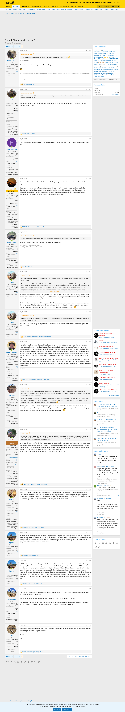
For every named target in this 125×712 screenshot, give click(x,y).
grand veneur (105, 50)
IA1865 (103, 69)
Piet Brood (104, 66)
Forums (16, 6)
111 (17, 366)
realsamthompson (106, 60)
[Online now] (12, 59)
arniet (109, 66)
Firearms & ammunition (103, 416)
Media (54, 6)
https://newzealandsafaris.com (107, 366)
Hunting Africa (69, 9)
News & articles (41, 9)
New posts (8, 9)
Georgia (15, 251)
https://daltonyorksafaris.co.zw (107, 391)
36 (17, 205)
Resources (63, 6)
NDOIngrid (115, 94)
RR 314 (109, 53)
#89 (90, 384)
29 (17, 71)
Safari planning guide (58, 9)
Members (81, 6)
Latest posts (98, 401)
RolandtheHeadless (102, 486)
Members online (100, 47)
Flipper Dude (110, 55)
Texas (16, 454)
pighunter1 (97, 69)
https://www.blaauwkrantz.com (107, 354)
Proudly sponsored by (102, 331)
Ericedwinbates (98, 59)
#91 (90, 489)
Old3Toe (113, 75)
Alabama (15, 110)
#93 (90, 560)
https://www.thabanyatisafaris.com (108, 348)
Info (72, 6)
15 (17, 460)
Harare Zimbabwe (13, 364)
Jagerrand (104, 67)
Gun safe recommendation (105, 413)
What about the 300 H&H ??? (106, 419)
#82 (90, 89)
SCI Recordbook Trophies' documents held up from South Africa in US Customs (107, 430)
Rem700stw (113, 64)
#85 (90, 232)
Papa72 (9, 43)
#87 (90, 312)
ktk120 (96, 62)
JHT (101, 55)
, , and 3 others (35, 484)
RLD (108, 64)
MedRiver (111, 57)
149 (17, 112)
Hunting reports (79, 9)
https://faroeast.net (104, 374)
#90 (90, 429)
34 (17, 512)
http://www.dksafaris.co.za (106, 337)
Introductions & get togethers (27, 9)
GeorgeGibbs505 (99, 57)
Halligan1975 (97, 50)
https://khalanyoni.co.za (105, 379)
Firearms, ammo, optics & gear (93, 9)
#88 (90, 341)
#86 (90, 271)
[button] (28, 6)
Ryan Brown (97, 67)
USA (16, 610)
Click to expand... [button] (55, 291)
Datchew (111, 73)
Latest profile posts (101, 451)
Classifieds (100, 410)
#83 (90, 139)
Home (8, 6)
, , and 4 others (32, 583)
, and (33, 527)
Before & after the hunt (103, 435)
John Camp (97, 66)
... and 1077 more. (99, 76)
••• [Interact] (118, 463)
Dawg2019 (97, 60)
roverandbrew (102, 53)
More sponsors (114, 396)
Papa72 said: (24, 433)
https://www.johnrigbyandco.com (108, 342)
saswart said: (24, 275)
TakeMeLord (100, 466)
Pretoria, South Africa (12, 405)
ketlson (116, 69)
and (29, 84)
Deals (45, 6)
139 (17, 459)
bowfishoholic (109, 69)
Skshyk (96, 71)
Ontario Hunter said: (26, 54)
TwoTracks (108, 62)
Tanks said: (24, 388)
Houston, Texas (14, 203)
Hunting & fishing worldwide (112, 9)
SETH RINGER (113, 59)
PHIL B (99, 454)
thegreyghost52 (103, 71)
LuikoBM (109, 51)
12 (17, 611)
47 (17, 161)
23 (17, 253)
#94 (90, 589)
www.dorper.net (13, 457)
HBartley (108, 498)
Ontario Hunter (106, 75)
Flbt (116, 55)
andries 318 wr (98, 73)
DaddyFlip (114, 66)
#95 (90, 625)
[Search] (115, 6)
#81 (90, 50)
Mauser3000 (100, 498)
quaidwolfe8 (111, 71)
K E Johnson (103, 51)
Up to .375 (100, 425)
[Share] (87, 50)
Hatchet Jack (97, 75)
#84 (90, 178)
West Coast (15, 510)
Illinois (16, 646)
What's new (35, 6)
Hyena (105, 55)
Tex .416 (113, 60)
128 (17, 293)
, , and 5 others (34, 227)
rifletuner (96, 51)
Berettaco (105, 73)
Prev (8, 46)
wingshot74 (111, 67)
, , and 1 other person (37, 336)
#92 (90, 532)
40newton (106, 59)
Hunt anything (110, 466)
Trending (24, 6)
